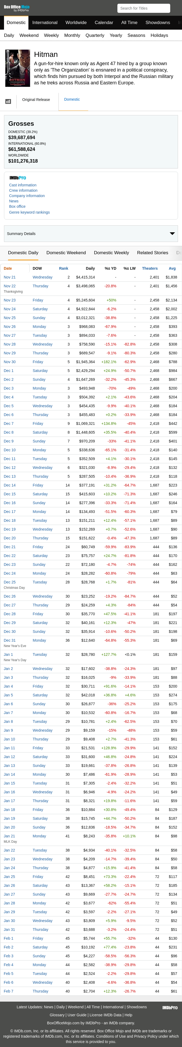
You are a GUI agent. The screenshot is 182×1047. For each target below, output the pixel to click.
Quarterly (95, 35)
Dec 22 (10, 556)
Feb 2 (8, 947)
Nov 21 (10, 277)
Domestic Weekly (111, 252)
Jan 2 (8, 668)
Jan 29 (9, 912)
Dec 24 (10, 573)
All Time (129, 22)
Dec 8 (9, 432)
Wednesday (43, 277)
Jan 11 (9, 748)
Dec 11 (10, 459)
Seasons (136, 35)
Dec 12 (10, 467)
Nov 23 (10, 300)
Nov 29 (10, 353)
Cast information (22, 185)
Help (128, 1015)
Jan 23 (9, 859)
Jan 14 (9, 774)
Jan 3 (8, 677)
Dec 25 (10, 582)
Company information (27, 196)
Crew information (23, 190)
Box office (17, 206)
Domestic (16, 22)
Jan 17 (9, 801)
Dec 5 (9, 406)
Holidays (159, 35)
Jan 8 (8, 721)
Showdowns (158, 22)
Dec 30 (10, 631)
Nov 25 (10, 318)
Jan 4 (8, 686)
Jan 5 (8, 695)
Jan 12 (9, 757)
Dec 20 (10, 538)
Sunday (39, 318)
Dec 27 (10, 605)
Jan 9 (8, 730)
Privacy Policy (145, 1036)
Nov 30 (10, 362)
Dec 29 (10, 623)
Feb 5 (8, 973)
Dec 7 (9, 423)
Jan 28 (9, 903)
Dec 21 (10, 547)
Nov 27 (10, 335)
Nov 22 (10, 286)
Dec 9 (9, 441)
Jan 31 (9, 929)
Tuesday (40, 335)
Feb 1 (8, 938)
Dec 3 (9, 388)
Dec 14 (10, 485)
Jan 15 (9, 783)
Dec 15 (10, 494)
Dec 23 (10, 564)
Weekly (51, 35)
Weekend (29, 35)
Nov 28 (10, 344)
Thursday (40, 286)
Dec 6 (9, 415)
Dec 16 (10, 503)
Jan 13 (9, 765)
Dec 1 (9, 370)
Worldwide (76, 22)
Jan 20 (9, 827)
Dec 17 (10, 511)
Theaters (150, 268)
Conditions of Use (111, 1036)
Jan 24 (9, 868)
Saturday (40, 309)
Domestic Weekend (66, 252)
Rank (63, 268)
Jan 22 (9, 850)
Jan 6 (8, 704)
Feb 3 (8, 956)
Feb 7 (8, 991)
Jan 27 (9, 894)
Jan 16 (9, 792)
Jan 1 (8, 654)
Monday (39, 326)
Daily (9, 35)
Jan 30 (9, 921)
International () (27, 144)
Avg (172, 268)
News (13, 201)
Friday (38, 300)
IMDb (113, 1023)
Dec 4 (9, 397)
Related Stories (152, 252)
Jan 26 (9, 885)
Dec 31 (10, 640)
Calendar (104, 22)
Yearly (116, 35)
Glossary (57, 1015)
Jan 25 (9, 877)
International (45, 22)
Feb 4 (8, 965)
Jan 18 (9, 809)
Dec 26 (10, 596)
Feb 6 (8, 982)
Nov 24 (10, 309)
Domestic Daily (23, 252)
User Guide (77, 1015)
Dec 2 (9, 379)
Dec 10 (10, 450)
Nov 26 (10, 326)
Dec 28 (10, 614)
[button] (175, 7)
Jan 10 (9, 739)
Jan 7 (8, 713)
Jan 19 (9, 818)
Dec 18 (10, 520)
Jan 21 (9, 836)
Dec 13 (10, 476)
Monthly (72, 35)
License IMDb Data (105, 1015)
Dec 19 (10, 529)
